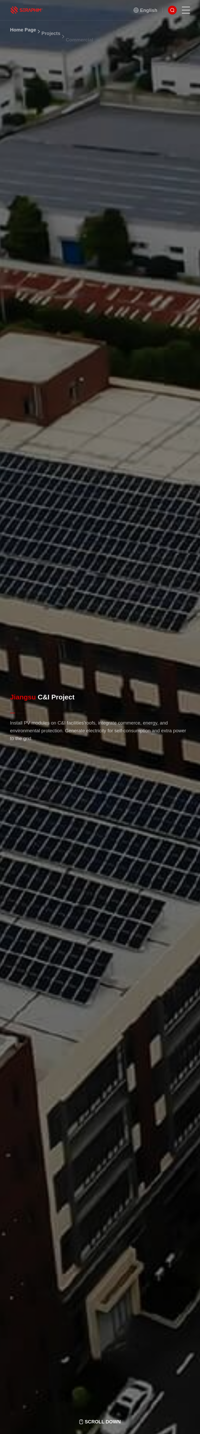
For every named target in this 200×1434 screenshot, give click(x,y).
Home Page (23, 34)
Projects (50, 41)
